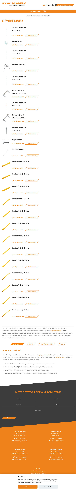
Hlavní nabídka (35, 11)
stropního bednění (55, 330)
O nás (38, 468)
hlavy (63, 357)
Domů (28, 15)
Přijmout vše (28, 486)
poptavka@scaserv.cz (20, 441)
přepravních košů (44, 355)
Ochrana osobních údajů (38, 473)
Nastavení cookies (48, 486)
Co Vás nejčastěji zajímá (38, 471)
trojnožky (58, 357)
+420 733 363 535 (20, 438)
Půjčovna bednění (35, 15)
